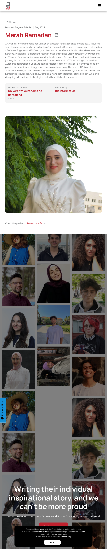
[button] (99, 5)
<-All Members (10, 22)
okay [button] (52, 542)
